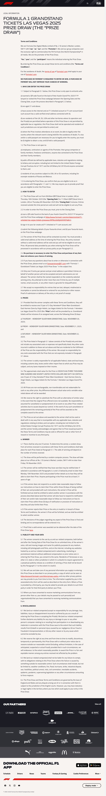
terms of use (50, 71)
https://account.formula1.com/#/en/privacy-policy (39, 576)
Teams (65, 3)
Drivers (54, 3)
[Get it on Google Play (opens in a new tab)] (95, 765)
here (31, 530)
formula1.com (62, 71)
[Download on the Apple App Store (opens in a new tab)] (82, 765)
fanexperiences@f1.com (56, 263)
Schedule (21, 3)
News (43, 3)
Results (33, 3)
